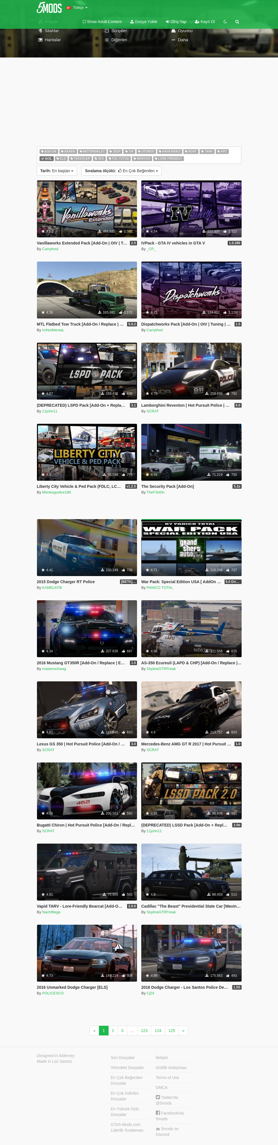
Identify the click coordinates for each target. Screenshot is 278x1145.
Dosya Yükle (143, 21)
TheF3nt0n (156, 492)
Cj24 (150, 993)
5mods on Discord (167, 1132)
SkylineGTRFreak (161, 669)
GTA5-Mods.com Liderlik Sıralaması (127, 1127)
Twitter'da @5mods (167, 1100)
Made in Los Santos (54, 1061)
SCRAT (153, 411)
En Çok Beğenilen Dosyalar (127, 1080)
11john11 (49, 411)
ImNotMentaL (53, 330)
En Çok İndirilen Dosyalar (125, 1096)
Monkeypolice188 (56, 492)
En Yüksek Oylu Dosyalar (125, 1112)
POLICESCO (53, 993)
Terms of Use (167, 1077)
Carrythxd (50, 249)
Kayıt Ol (205, 21)
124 (158, 1030)
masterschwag (54, 669)
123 (144, 1030)
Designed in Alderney (56, 1055)
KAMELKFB (52, 587)
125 (172, 1030)
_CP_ (151, 249)
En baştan (57, 170)
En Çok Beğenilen (121, 170)
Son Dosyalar (123, 1057)
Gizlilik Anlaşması (171, 1067)
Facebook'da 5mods (170, 1116)
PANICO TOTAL (160, 587)
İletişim (162, 1057)
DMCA (161, 1087)
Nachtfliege (51, 912)
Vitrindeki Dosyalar (127, 1067)
